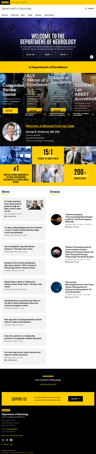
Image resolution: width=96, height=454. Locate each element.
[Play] (91, 57)
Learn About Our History (48, 384)
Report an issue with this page (12, 435)
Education (64, 54)
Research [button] (5, 15)
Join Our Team (31, 54)
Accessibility (30, 452)
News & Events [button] (49, 15)
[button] (89, 8)
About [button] (23, 15)
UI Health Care (11, 216)
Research (49, 54)
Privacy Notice (5, 452)
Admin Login (8, 444)
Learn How (75, 399)
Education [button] (38, 15)
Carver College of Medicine (19, 2)
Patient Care (15, 15)
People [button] (30, 15)
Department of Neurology (16, 8)
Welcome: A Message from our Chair (50, 126)
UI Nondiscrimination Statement (17, 452)
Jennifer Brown (12, 360)
